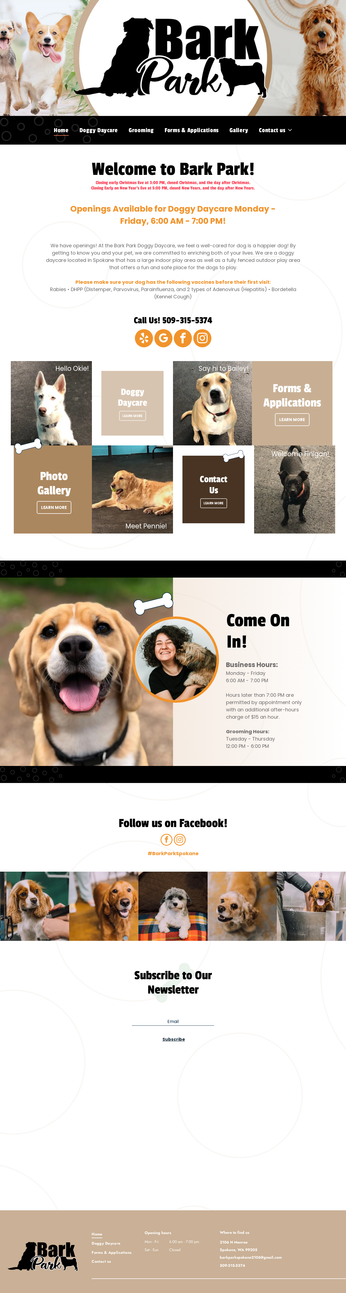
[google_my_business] (163, 339)
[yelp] (144, 339)
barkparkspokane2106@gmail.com (251, 1257)
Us (214, 490)
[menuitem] (61, 130)
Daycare (132, 403)
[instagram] (202, 339)
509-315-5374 (187, 320)
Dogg (131, 395)
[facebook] (183, 339)
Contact (213, 482)
